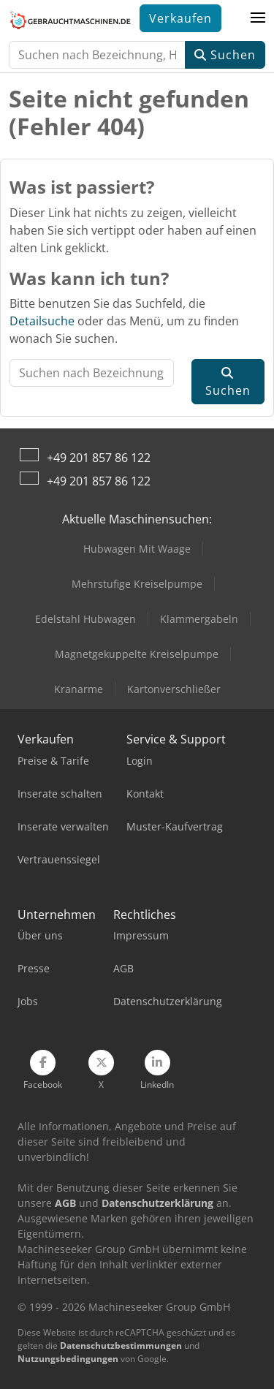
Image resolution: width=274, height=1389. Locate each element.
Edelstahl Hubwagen (85, 619)
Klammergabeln (199, 619)
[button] (258, 18)
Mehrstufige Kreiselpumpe (137, 584)
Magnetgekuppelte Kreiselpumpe (136, 654)
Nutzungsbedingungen (68, 1358)
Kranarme (78, 689)
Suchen (225, 55)
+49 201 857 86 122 (99, 458)
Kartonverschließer (174, 689)
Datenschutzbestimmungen (121, 1345)
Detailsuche (42, 321)
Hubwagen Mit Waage (137, 549)
